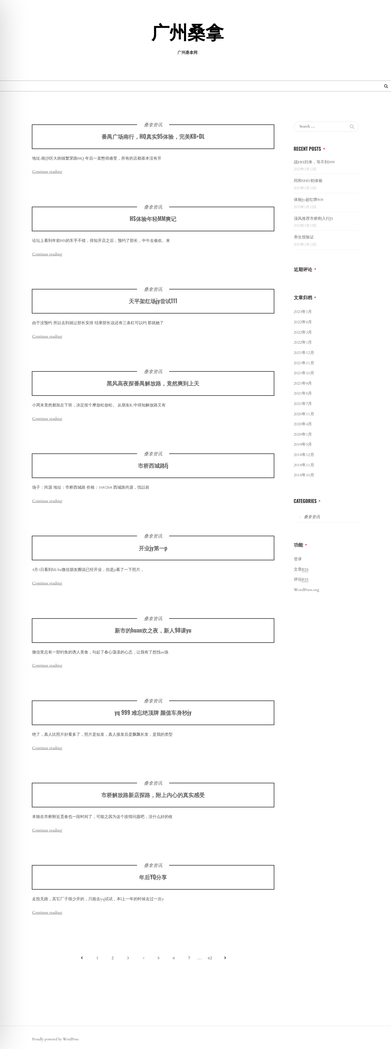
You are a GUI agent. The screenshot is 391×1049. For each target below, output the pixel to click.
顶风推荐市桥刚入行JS (313, 218)
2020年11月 (304, 414)
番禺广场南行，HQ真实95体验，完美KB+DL (153, 136)
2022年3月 (303, 332)
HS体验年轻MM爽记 (153, 220)
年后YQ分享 (153, 878)
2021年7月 (303, 403)
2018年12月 (304, 454)
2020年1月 (303, 434)
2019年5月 (303, 444)
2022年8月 (303, 322)
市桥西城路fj (153, 467)
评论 (301, 579)
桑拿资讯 (153, 125)
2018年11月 (304, 465)
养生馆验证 (304, 237)
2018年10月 (304, 475)
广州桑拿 (187, 33)
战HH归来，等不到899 (314, 162)
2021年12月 (304, 352)
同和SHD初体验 (308, 180)
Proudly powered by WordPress (55, 1039)
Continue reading (47, 171)
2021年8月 (303, 393)
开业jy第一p (153, 549)
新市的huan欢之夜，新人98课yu (153, 631)
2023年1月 (303, 311)
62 (210, 958)
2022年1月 (303, 342)
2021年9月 (303, 383)
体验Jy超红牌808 (309, 199)
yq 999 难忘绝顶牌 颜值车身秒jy (153, 714)
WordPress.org (306, 589)
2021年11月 (304, 363)
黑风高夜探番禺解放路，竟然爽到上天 (153, 384)
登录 (298, 559)
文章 (301, 569)
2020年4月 (303, 424)
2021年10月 (304, 373)
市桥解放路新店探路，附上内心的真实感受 (153, 796)
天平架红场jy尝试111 (153, 302)
